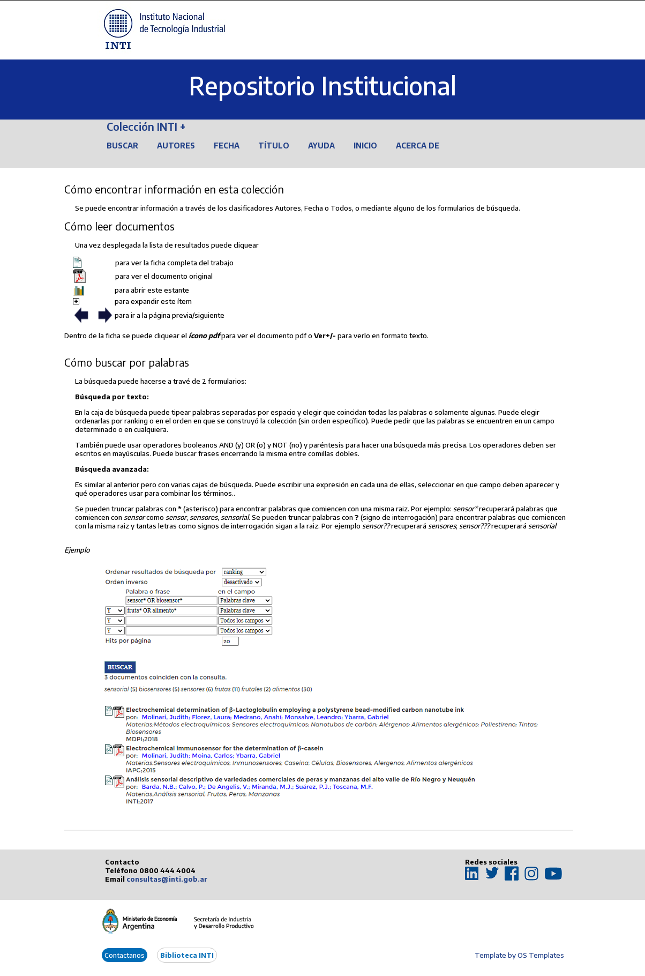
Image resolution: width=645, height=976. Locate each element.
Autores (176, 145)
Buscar (122, 145)
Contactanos (124, 955)
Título (273, 145)
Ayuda (321, 145)
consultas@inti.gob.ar (166, 879)
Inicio (365, 145)
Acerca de (417, 145)
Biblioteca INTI (187, 955)
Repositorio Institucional (322, 85)
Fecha (226, 145)
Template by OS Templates (519, 955)
